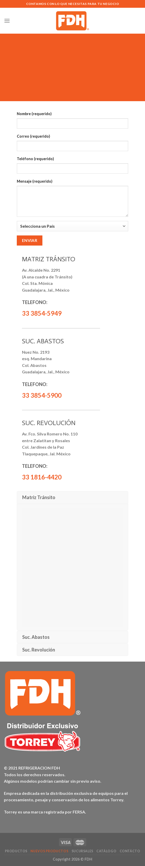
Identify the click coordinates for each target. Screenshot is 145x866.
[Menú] (7, 20)
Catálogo (106, 851)
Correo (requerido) (33, 136)
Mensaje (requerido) (34, 181)
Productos (16, 851)
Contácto (130, 851)
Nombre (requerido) (34, 114)
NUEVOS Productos (49, 851)
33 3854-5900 (42, 395)
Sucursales (82, 851)
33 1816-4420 (42, 477)
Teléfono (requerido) (35, 159)
